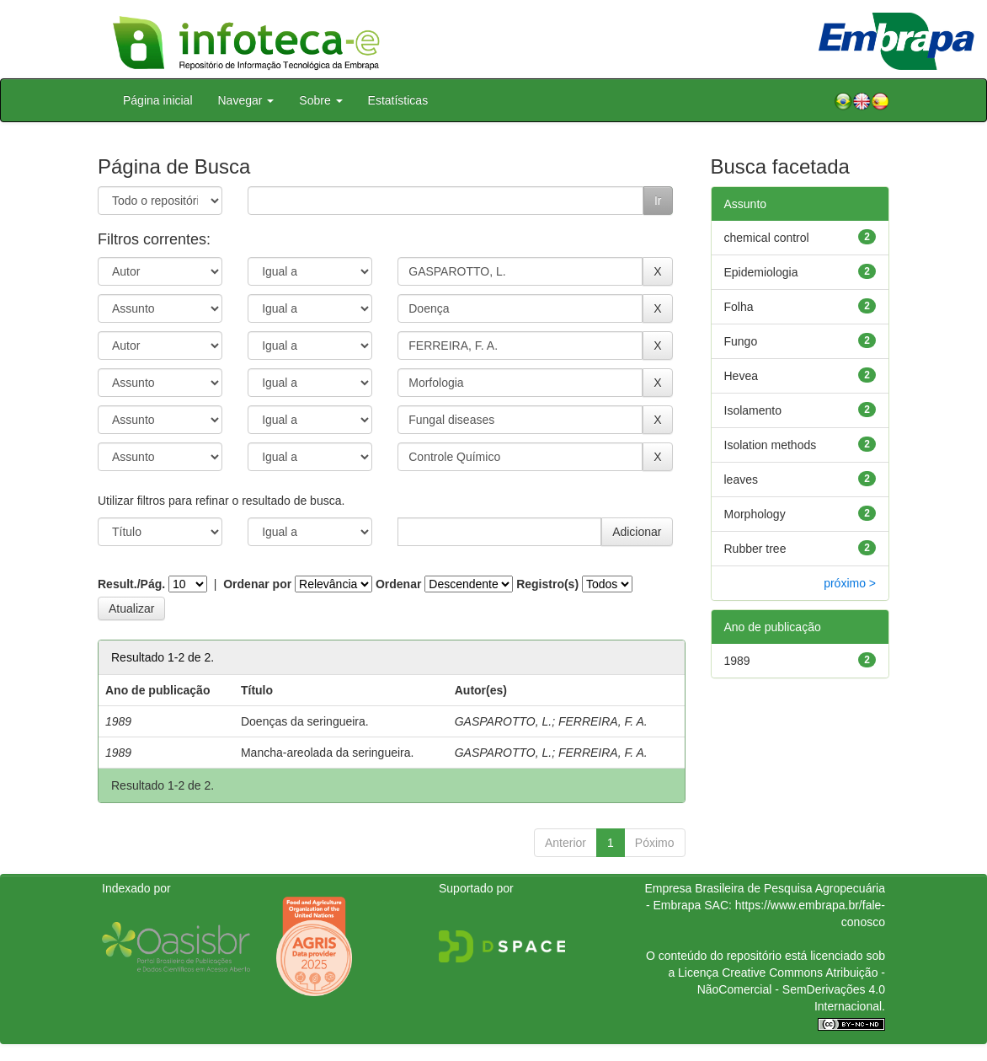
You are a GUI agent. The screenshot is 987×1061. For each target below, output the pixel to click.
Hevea (741, 376)
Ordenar (398, 584)
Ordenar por (257, 584)
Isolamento (753, 410)
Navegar (246, 100)
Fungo (741, 341)
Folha (739, 306)
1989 (737, 660)
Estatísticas (398, 100)
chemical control (766, 237)
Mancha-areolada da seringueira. (327, 752)
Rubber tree (755, 548)
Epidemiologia (761, 272)
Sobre (320, 100)
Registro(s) (547, 584)
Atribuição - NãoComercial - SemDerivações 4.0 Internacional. (791, 989)
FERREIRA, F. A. (603, 721)
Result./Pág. (131, 584)
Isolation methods (770, 445)
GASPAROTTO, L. (503, 721)
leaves (741, 479)
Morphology (755, 514)
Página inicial (158, 100)
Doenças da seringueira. (305, 721)
